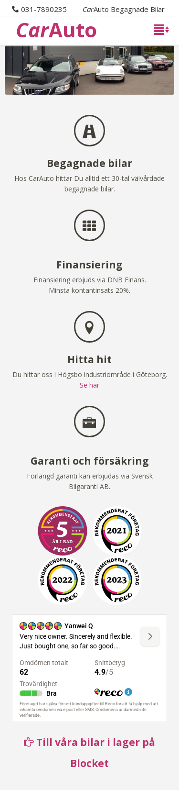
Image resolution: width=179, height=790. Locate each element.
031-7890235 (44, 9)
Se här (89, 384)
